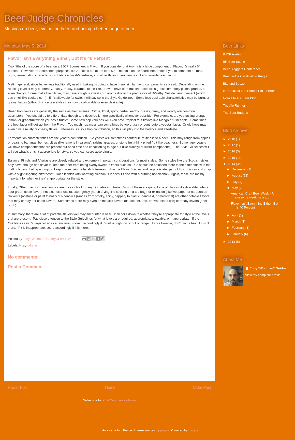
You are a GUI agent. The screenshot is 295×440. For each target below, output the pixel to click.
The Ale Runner (234, 105)
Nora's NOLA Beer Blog (239, 98)
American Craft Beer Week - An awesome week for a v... (253, 195)
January (238, 234)
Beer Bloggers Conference (242, 69)
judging (32, 245)
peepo (164, 430)
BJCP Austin (232, 54)
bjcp (22, 245)
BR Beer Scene (234, 62)
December (240, 169)
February (239, 227)
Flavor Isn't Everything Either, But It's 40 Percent (254, 205)
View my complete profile (262, 275)
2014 (232, 164)
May (235, 188)
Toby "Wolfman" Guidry (268, 268)
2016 (232, 151)
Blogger (194, 430)
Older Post (202, 387)
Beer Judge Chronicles (53, 18)
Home (110, 387)
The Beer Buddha (235, 112)
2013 (232, 242)
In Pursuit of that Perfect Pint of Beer (249, 91)
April (235, 215)
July (235, 182)
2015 (232, 158)
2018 (232, 139)
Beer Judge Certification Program (246, 76)
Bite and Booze (234, 83)
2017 (232, 145)
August (237, 175)
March (237, 221)
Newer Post (18, 387)
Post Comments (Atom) (119, 400)
